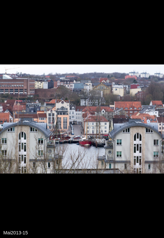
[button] (158, 17)
